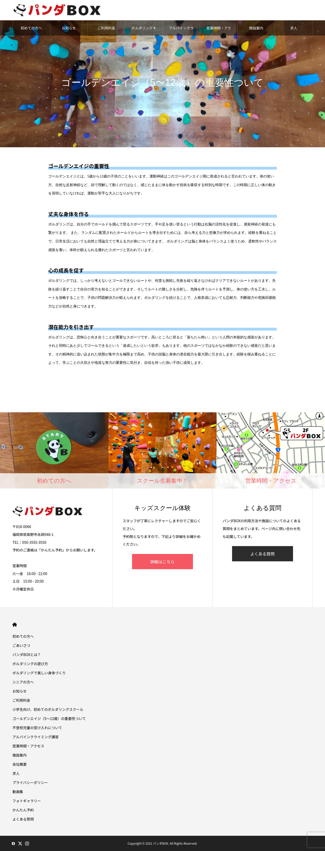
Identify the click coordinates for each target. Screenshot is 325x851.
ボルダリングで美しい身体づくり (39, 672)
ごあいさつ (21, 645)
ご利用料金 (106, 27)
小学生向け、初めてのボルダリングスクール (47, 709)
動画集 (17, 791)
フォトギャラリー (26, 800)
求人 (293, 27)
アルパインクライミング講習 (181, 30)
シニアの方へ (23, 681)
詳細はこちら (162, 562)
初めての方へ (31, 27)
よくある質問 (262, 554)
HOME (14, 625)
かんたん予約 (23, 809)
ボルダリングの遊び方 (30, 663)
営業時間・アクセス (218, 30)
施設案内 (256, 27)
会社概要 (19, 764)
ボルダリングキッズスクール (143, 30)
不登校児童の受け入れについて (37, 727)
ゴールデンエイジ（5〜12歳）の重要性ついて (49, 718)
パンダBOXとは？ (26, 654)
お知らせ (69, 27)
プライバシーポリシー (30, 782)
